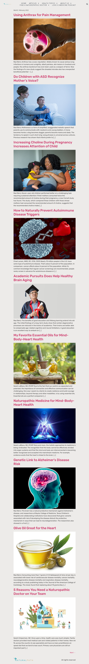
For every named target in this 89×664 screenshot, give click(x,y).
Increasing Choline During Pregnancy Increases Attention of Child (43, 144)
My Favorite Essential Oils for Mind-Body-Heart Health (41, 337)
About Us (66, 3)
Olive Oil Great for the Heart (35, 528)
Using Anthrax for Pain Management (42, 15)
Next (73, 653)
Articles (34, 3)
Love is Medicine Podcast (64, 5)
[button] (87, 4)
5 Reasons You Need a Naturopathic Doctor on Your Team (42, 592)
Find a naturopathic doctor (34, 5)
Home (23, 3)
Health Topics (50, 3)
